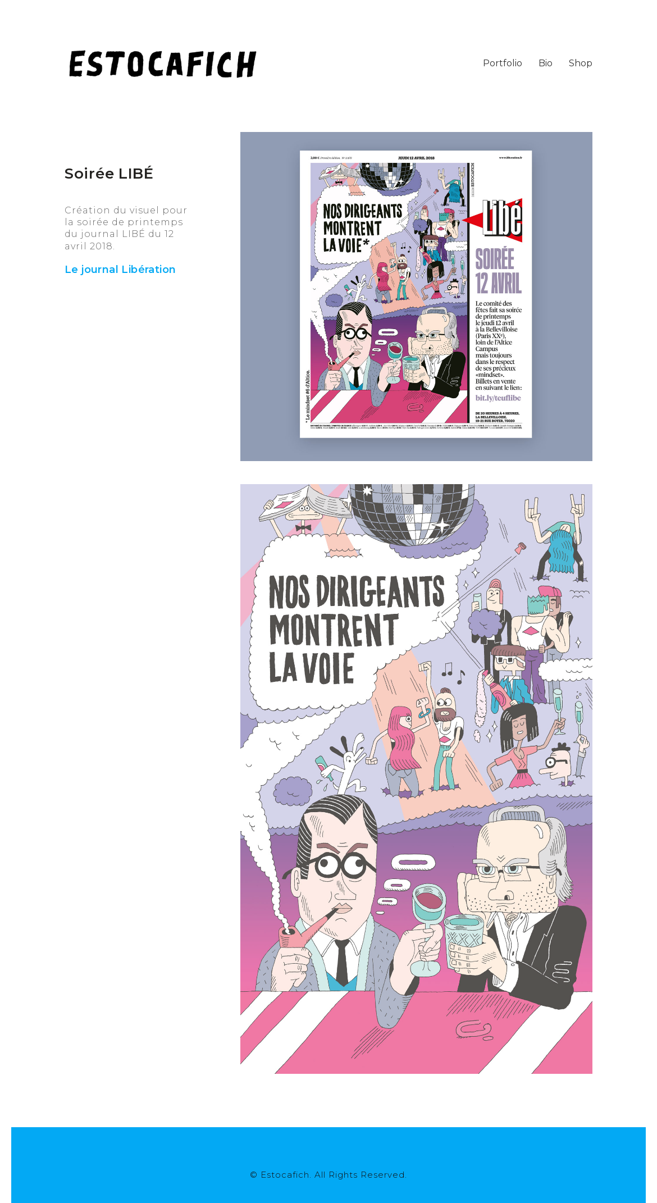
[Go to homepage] (163, 63)
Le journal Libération (120, 269)
